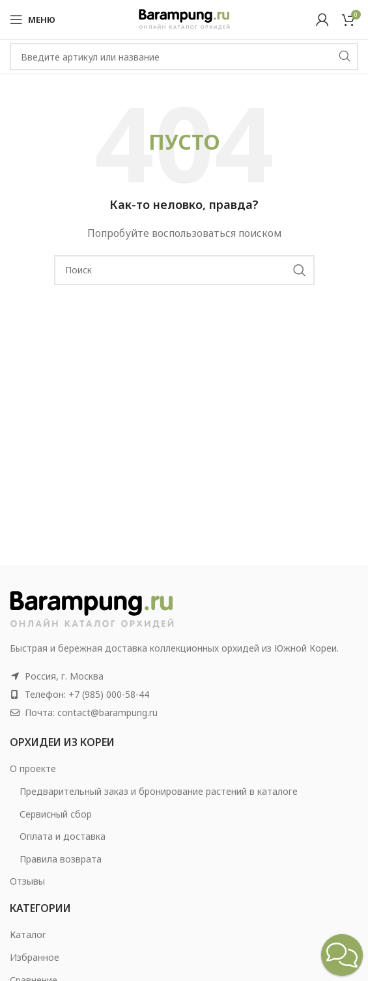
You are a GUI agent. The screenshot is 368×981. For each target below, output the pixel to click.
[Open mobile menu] (32, 20)
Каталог (28, 934)
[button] (342, 955)
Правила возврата (61, 859)
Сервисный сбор (56, 814)
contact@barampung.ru (107, 712)
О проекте (33, 768)
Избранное (34, 957)
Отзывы (27, 881)
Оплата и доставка (63, 836)
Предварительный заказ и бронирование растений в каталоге (159, 791)
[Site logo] (184, 18)
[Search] (184, 56)
